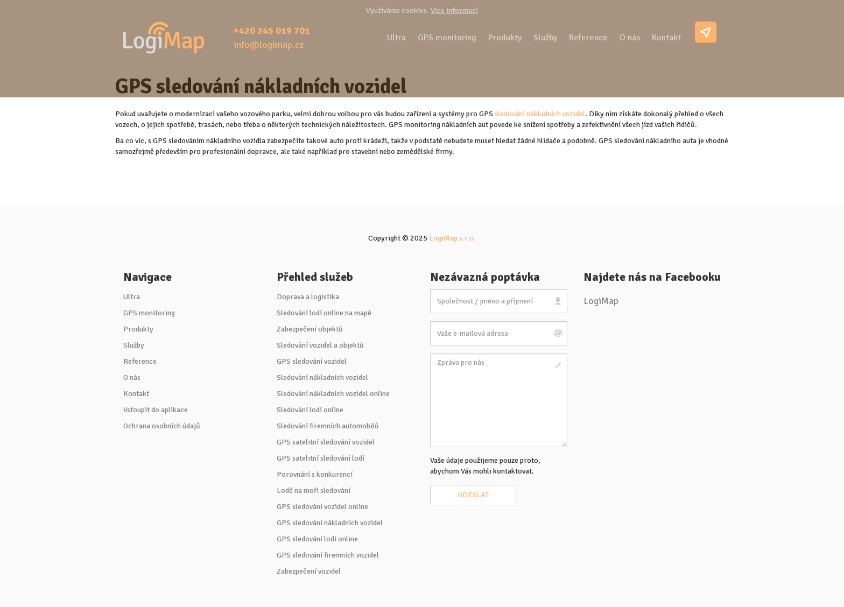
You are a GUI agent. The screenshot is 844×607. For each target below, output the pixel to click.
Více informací (454, 10)
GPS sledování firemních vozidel (328, 555)
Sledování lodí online (310, 409)
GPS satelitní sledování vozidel (326, 442)
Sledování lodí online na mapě (324, 312)
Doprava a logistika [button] (308, 296)
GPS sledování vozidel (312, 361)
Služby (545, 37)
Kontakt (666, 37)
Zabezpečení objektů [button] (310, 329)
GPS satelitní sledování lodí (320, 458)
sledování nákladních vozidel (540, 113)
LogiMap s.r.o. (452, 238)
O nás (630, 37)
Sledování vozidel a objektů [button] (320, 345)
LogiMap (600, 301)
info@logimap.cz (269, 45)
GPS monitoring (447, 37)
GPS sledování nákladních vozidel (330, 522)
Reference (588, 37)
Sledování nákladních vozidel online (333, 393)
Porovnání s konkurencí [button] (315, 474)
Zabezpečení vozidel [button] (309, 571)
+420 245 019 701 (272, 31)
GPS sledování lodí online (317, 539)
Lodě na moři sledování (313, 490)
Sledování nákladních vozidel (322, 377)
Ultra (396, 37)
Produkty (505, 37)
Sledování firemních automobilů (328, 425)
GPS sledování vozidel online (322, 506)
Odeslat (473, 494)
